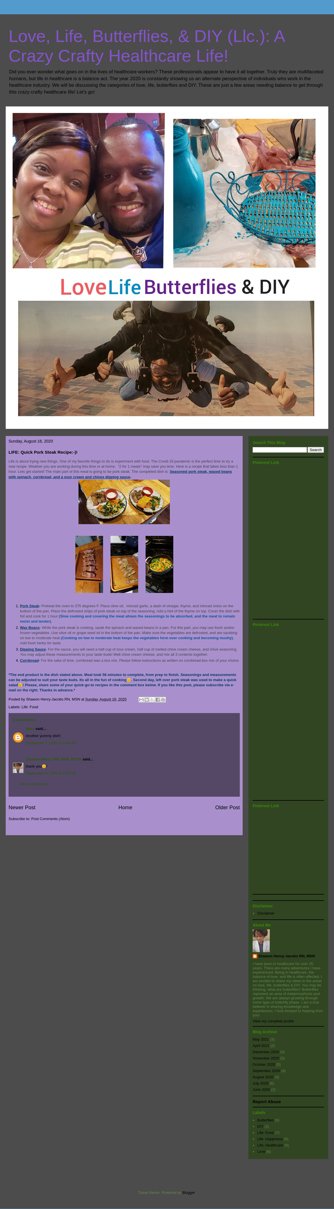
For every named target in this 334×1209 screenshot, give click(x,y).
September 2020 (266, 1071)
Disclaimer (266, 913)
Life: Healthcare (270, 1145)
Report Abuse (267, 1101)
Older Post (227, 807)
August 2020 (263, 1077)
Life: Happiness (270, 1139)
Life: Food (30, 707)
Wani (30, 728)
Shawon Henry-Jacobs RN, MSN (286, 956)
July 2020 (261, 1083)
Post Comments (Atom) (50, 819)
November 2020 (266, 1058)
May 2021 (261, 1039)
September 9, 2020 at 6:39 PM (51, 773)
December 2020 (266, 1052)
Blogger (188, 1192)
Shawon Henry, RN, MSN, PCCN (54, 759)
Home (125, 807)
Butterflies (265, 1120)
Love (261, 1151)
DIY (260, 1126)
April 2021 (261, 1046)
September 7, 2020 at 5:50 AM (51, 743)
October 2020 (264, 1064)
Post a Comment (34, 784)
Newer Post (22, 807)
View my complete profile (273, 1021)
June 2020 (261, 1089)
